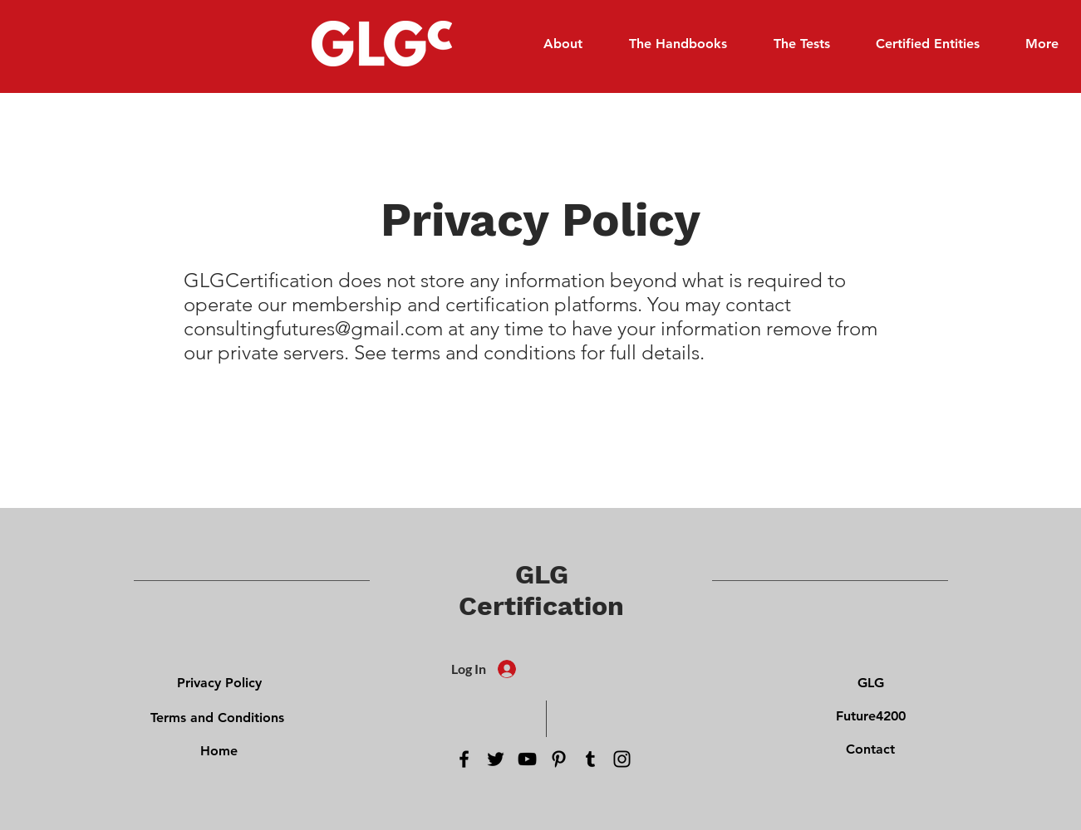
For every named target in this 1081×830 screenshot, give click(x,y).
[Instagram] (622, 759)
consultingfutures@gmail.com (313, 328)
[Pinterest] (559, 759)
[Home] (219, 750)
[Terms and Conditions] (217, 717)
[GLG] (871, 682)
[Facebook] (464, 759)
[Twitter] (495, 759)
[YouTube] (527, 759)
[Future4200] (871, 715)
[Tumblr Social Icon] (590, 759)
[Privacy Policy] (219, 682)
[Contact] (871, 748)
